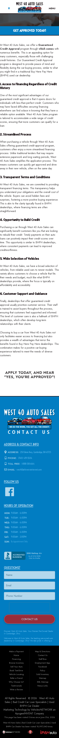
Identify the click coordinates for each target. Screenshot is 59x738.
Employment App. (42, 662)
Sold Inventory (42, 674)
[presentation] (29, 607)
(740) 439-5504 (24, 458)
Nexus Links (42, 685)
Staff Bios (42, 659)
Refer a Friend (16, 678)
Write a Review (16, 689)
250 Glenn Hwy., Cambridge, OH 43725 (35, 452)
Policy (42, 670)
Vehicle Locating (16, 674)
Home (16, 655)
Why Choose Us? (16, 681)
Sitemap (42, 678)
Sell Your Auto (16, 666)
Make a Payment (16, 651)
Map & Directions (42, 651)
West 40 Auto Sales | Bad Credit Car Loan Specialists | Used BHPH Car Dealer (29, 702)
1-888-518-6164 (27, 463)
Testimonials (16, 685)
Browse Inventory (16, 662)
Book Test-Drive (16, 670)
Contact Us (29, 619)
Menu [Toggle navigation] (50, 8)
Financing (16, 659)
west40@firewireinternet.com (29, 469)
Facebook (42, 666)
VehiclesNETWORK (41, 710)
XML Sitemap (42, 681)
